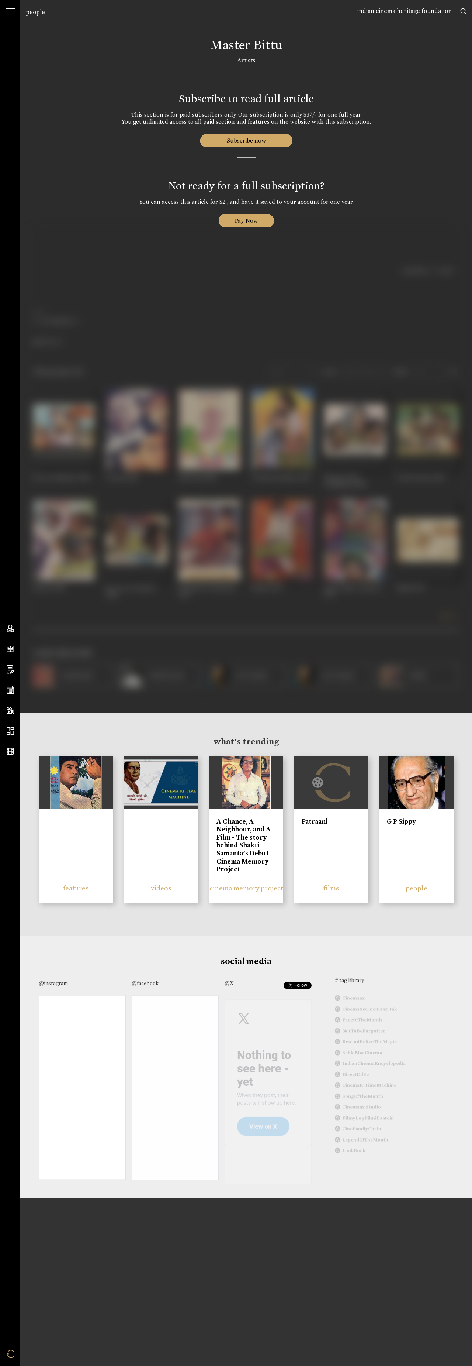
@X (229, 983)
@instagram (53, 983)
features (76, 888)
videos (161, 888)
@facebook (145, 983)
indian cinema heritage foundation (404, 11)
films (331, 888)
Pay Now (246, 220)
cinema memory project (246, 888)
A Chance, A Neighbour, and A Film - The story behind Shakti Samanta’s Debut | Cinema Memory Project (244, 845)
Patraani (314, 821)
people (35, 12)
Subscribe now (246, 140)
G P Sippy (401, 821)
